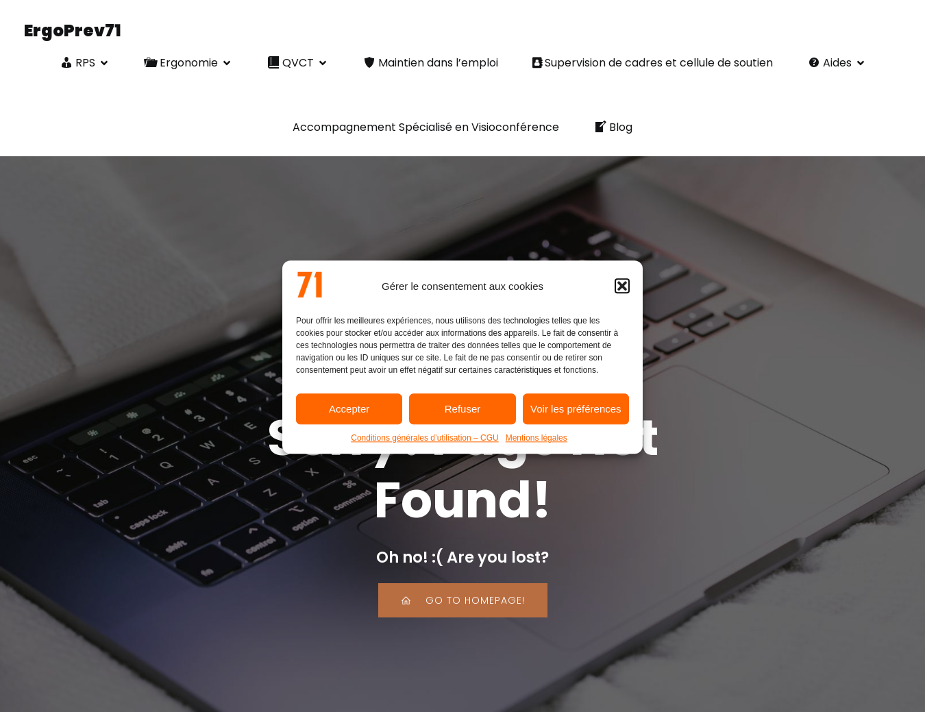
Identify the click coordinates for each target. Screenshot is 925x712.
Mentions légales (536, 444)
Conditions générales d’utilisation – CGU (424, 444)
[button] (622, 292)
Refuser (463, 415)
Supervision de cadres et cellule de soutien (652, 63)
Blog (612, 127)
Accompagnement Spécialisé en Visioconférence (426, 127)
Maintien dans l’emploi (430, 63)
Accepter (349, 415)
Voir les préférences (575, 415)
